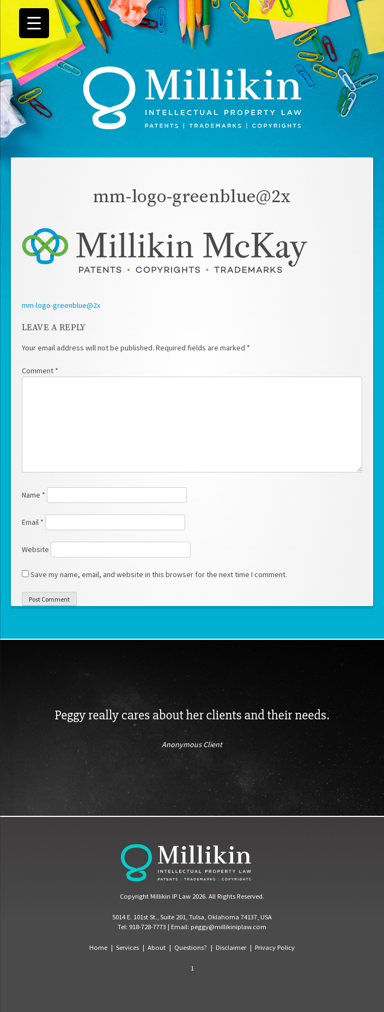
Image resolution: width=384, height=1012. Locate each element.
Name (33, 495)
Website (35, 549)
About (157, 947)
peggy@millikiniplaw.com (228, 927)
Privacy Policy (275, 947)
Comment (40, 370)
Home (98, 947)
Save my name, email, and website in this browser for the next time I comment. (159, 574)
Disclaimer (231, 947)
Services (127, 947)
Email (33, 522)
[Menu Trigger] (34, 23)
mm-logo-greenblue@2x (61, 305)
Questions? (190, 947)
